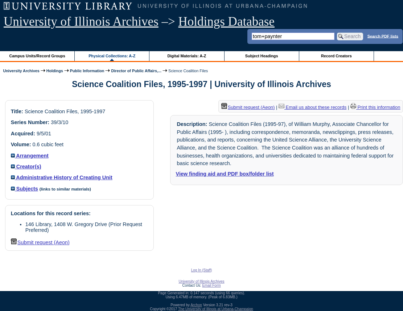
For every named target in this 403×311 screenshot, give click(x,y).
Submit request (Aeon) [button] (40, 242)
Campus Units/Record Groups (37, 56)
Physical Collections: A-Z (112, 56)
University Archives (21, 71)
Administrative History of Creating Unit (61, 177)
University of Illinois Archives (81, 22)
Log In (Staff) (201, 270)
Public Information (87, 71)
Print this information (375, 107)
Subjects (24, 189)
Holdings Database (226, 22)
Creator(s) (26, 166)
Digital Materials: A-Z (186, 56)
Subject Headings (261, 56)
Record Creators (336, 56)
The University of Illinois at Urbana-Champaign (215, 309)
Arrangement (30, 156)
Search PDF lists (382, 36)
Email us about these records (312, 107)
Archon (196, 305)
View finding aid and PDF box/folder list (225, 174)
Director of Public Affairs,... (136, 71)
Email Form (211, 285)
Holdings (54, 71)
